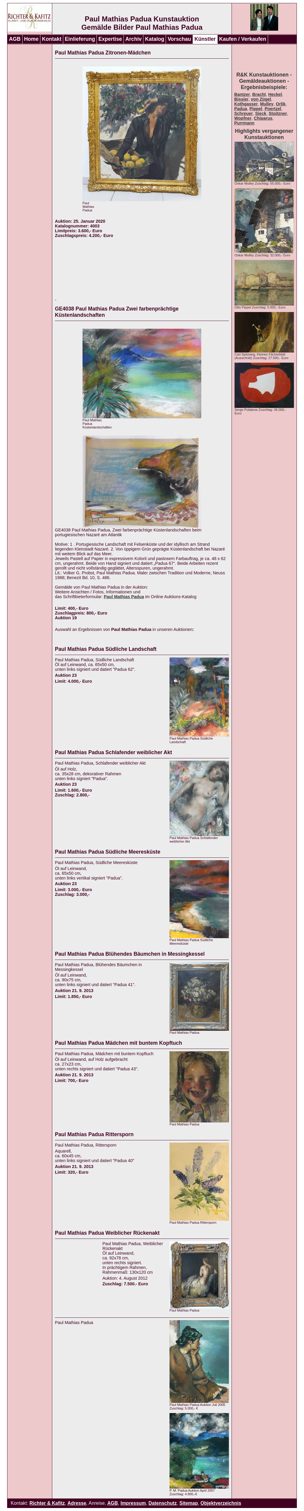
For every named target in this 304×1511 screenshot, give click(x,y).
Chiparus (263, 118)
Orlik (281, 104)
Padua (240, 108)
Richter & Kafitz (47, 1503)
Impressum (133, 1503)
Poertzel (273, 108)
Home (31, 39)
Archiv (133, 39)
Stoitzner (278, 113)
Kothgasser (246, 104)
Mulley (266, 104)
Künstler (205, 39)
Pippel (255, 108)
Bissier (241, 99)
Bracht (259, 94)
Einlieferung (80, 39)
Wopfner (242, 118)
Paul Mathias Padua (124, 596)
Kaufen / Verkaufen (242, 39)
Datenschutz (162, 1503)
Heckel (275, 94)
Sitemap (188, 1503)
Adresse (76, 1503)
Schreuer (243, 113)
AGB (14, 39)
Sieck (260, 113)
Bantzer (242, 94)
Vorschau (179, 39)
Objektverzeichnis (220, 1503)
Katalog (154, 39)
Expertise (110, 39)
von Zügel (261, 99)
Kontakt (51, 39)
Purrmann (244, 123)
